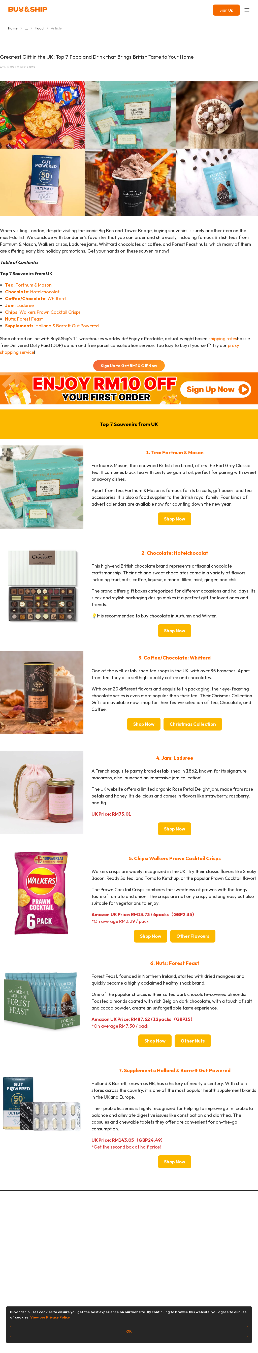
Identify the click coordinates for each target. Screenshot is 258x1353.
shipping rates (223, 338)
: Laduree (19, 305)
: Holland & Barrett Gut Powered (52, 326)
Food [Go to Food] (39, 28)
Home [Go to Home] (13, 28)
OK (129, 1331)
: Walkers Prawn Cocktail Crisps (43, 312)
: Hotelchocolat (32, 292)
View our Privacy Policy (50, 1317)
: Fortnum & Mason (28, 285)
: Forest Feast (24, 319)
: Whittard (35, 298)
